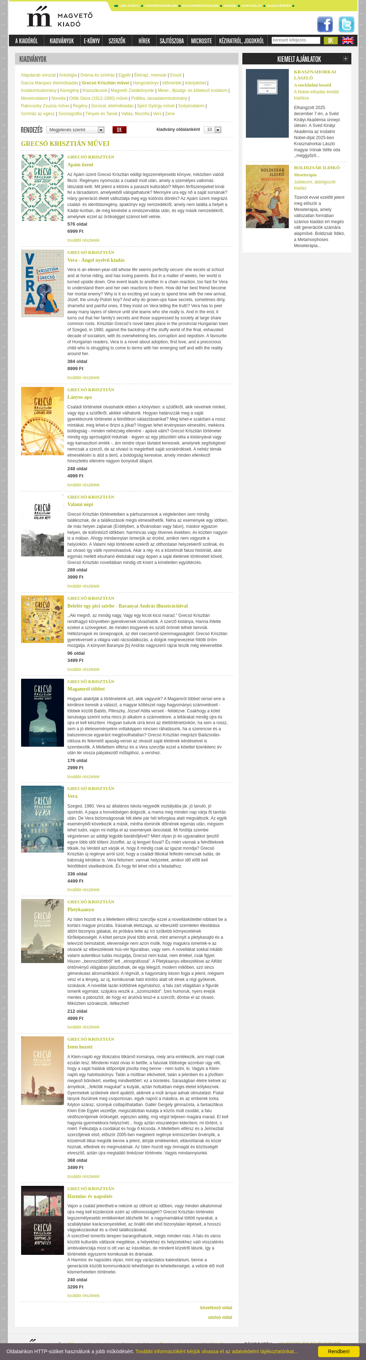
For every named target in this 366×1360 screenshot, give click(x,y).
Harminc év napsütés (90, 1196)
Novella (58, 98)
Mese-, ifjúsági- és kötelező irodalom (192, 90)
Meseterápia (305, 174)
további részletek (84, 240)
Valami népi (80, 504)
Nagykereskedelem (200, 6)
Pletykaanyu (81, 909)
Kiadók (230, 6)
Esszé (176, 75)
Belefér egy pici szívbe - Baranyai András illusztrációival (128, 606)
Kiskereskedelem (161, 6)
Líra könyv (129, 6)
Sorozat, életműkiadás (112, 105)
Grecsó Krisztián (91, 156)
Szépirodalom (191, 105)
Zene (170, 113)
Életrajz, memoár (150, 75)
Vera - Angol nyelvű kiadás (96, 260)
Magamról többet (86, 689)
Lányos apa (80, 397)
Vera (73, 796)
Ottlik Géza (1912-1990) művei (98, 98)
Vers (157, 113)
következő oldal (216, 1307)
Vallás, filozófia (135, 113)
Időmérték (171, 82)
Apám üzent (81, 164)
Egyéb (124, 75)
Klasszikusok (95, 90)
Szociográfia (70, 113)
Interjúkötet (195, 82)
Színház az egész (38, 113)
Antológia (68, 75)
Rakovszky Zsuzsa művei (45, 105)
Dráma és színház (97, 75)
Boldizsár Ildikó (317, 167)
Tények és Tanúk (101, 113)
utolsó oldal (220, 1317)
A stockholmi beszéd (312, 85)
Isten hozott (80, 1047)
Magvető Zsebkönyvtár (132, 90)
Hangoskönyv (146, 82)
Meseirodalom (34, 98)
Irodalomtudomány (38, 90)
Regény (80, 105)
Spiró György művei (155, 105)
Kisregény (69, 90)
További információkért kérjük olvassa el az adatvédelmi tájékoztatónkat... (216, 1351)
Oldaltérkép (279, 6)
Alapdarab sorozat (38, 75)
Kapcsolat (251, 6)
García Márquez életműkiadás (49, 82)
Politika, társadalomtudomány (159, 98)
